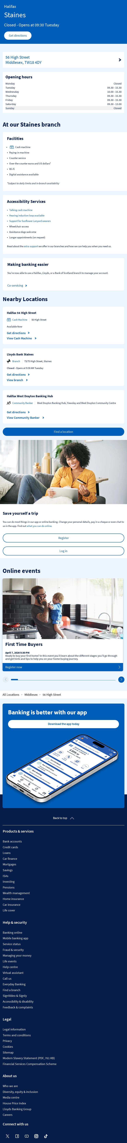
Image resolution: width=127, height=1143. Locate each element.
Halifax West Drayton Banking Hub (30, 396)
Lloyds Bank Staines (20, 354)
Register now (62, 667)
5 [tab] (40, 679)
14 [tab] (103, 679)
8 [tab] (61, 679)
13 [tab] (96, 679)
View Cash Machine (22, 338)
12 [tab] (89, 679)
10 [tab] (75, 679)
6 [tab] (47, 679)
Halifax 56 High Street (21, 313)
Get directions (20, 36)
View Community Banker (25, 417)
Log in (63, 551)
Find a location (63, 432)
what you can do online (39, 526)
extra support (31, 246)
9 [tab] (68, 679)
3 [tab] (26, 679)
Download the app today (63, 724)
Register (63, 538)
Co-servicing (17, 285)
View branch (17, 380)
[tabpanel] (63, 624)
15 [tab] (110, 680)
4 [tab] (33, 679)
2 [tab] (19, 679)
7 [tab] (54, 679)
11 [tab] (82, 679)
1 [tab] (12, 680)
